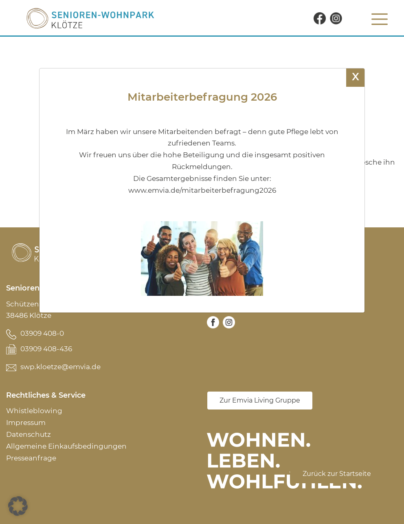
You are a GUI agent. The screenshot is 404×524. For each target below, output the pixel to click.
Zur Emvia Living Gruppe (260, 400)
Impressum (26, 422)
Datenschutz (28, 434)
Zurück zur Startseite (337, 474)
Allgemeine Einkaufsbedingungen (66, 446)
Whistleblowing (34, 411)
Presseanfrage (31, 458)
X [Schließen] (355, 76)
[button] (18, 506)
